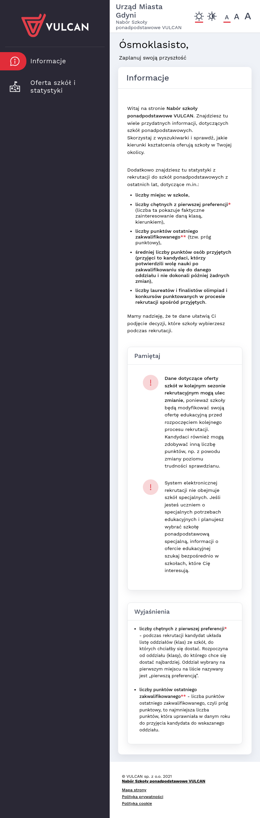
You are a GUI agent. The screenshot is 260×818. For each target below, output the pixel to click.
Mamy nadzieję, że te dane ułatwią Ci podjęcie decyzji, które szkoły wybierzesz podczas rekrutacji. (176, 323)
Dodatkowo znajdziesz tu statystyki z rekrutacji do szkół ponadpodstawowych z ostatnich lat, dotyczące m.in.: (177, 177)
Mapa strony (134, 790)
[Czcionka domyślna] (227, 17)
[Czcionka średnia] (237, 17)
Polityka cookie (137, 803)
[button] (51, 61)
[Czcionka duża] (248, 16)
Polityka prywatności (142, 796)
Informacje (147, 78)
